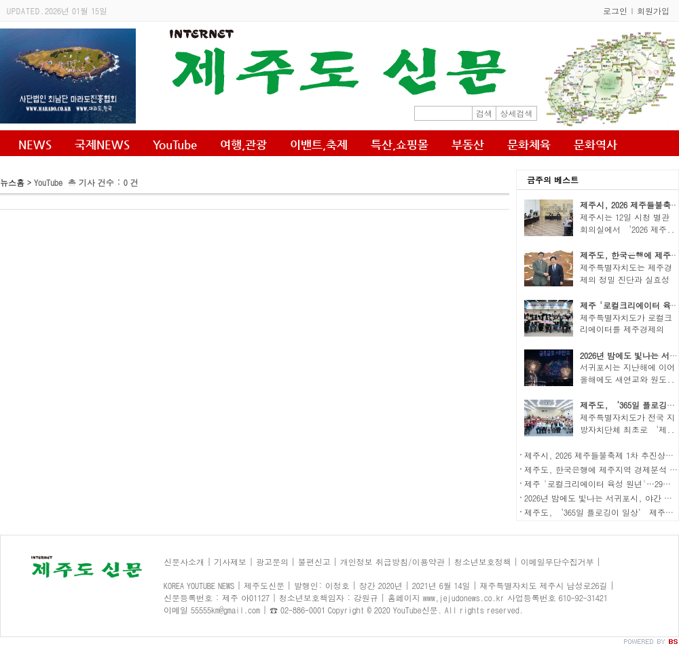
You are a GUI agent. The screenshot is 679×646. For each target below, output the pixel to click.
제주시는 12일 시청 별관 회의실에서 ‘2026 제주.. (627, 223)
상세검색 (516, 113)
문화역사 (595, 144)
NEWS (35, 144)
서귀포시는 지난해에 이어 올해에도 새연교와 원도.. (627, 373)
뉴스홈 (12, 182)
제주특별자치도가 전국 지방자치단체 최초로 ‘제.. (627, 423)
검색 (484, 113)
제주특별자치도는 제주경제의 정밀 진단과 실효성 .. (626, 279)
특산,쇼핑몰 (399, 144)
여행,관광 (243, 144)
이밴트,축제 (319, 144)
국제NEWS (102, 144)
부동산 (468, 144)
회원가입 (653, 10)
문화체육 (529, 144)
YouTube (175, 144)
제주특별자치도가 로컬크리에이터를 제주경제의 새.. (626, 329)
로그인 (615, 10)
